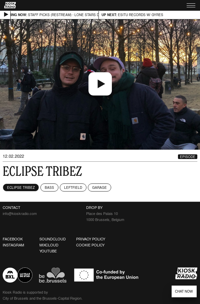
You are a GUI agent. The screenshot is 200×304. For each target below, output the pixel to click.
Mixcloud (48, 245)
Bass (49, 187)
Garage (99, 187)
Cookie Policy (90, 245)
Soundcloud (52, 239)
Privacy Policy (90, 239)
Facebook (13, 239)
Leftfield (73, 187)
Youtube (48, 251)
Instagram (13, 245)
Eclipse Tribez (21, 187)
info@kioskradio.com (20, 213)
